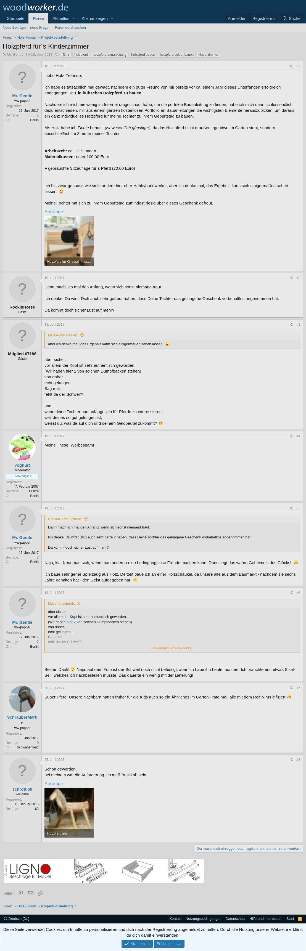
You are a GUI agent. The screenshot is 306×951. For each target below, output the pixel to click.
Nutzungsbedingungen (203, 919)
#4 (298, 436)
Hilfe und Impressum (265, 919)
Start (290, 919)
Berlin (34, 120)
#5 (298, 508)
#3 (298, 324)
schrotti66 (22, 789)
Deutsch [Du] (16, 919)
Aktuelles (60, 18)
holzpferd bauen (143, 55)
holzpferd (81, 55)
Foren (38, 18)
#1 (298, 66)
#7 (298, 688)
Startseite (15, 18)
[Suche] (291, 18)
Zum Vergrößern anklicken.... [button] (173, 648)
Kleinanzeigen (95, 18)
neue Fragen (40, 27)
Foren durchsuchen (70, 27)
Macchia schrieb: (61, 603)
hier (70, 622)
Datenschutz (236, 919)
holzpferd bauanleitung (109, 55)
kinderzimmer (208, 55)
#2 (298, 278)
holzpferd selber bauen (177, 55)
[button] (74, 18)
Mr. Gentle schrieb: (63, 335)
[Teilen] (291, 66)
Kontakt (175, 919)
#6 (298, 593)
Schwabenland (28, 747)
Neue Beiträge (14, 27)
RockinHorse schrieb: (65, 519)
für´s (66, 55)
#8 (298, 760)
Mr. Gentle (15, 54)
